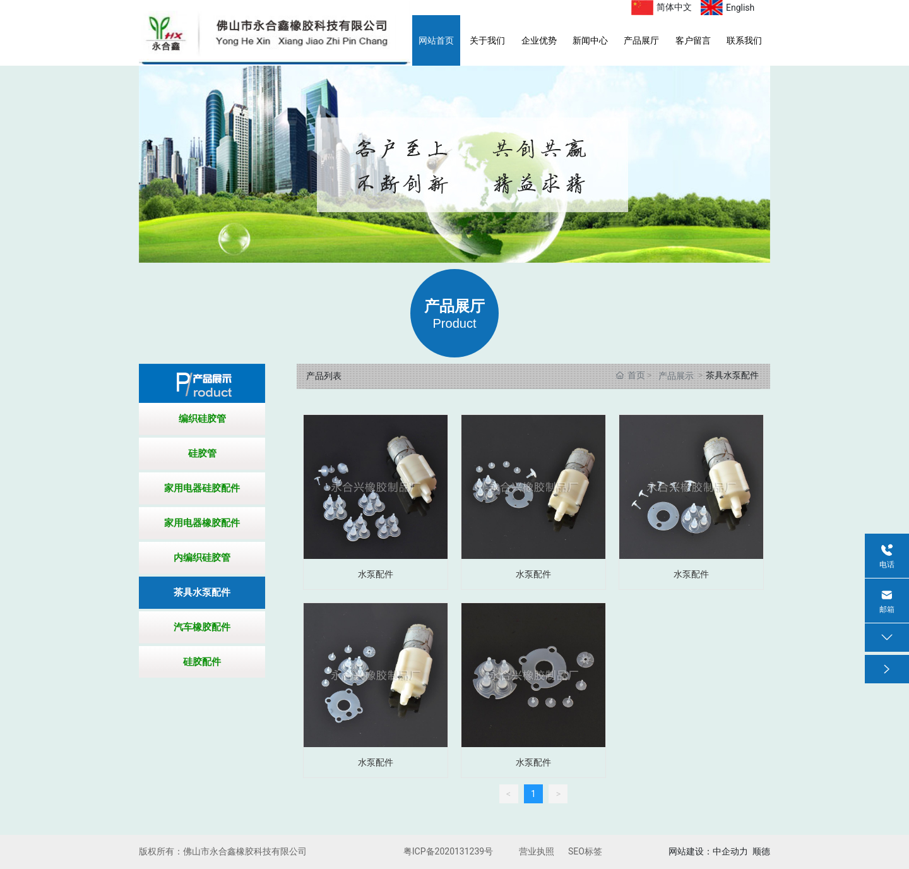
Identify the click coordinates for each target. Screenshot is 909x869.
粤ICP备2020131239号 (448, 851)
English (740, 8)
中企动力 (730, 851)
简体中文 (674, 7)
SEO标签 (585, 851)
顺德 (761, 851)
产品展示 (676, 376)
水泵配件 (375, 574)
